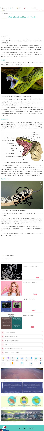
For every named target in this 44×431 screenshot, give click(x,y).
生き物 (12, 13)
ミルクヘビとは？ (8, 259)
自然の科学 (5, 13)
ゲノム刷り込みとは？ (9, 255)
